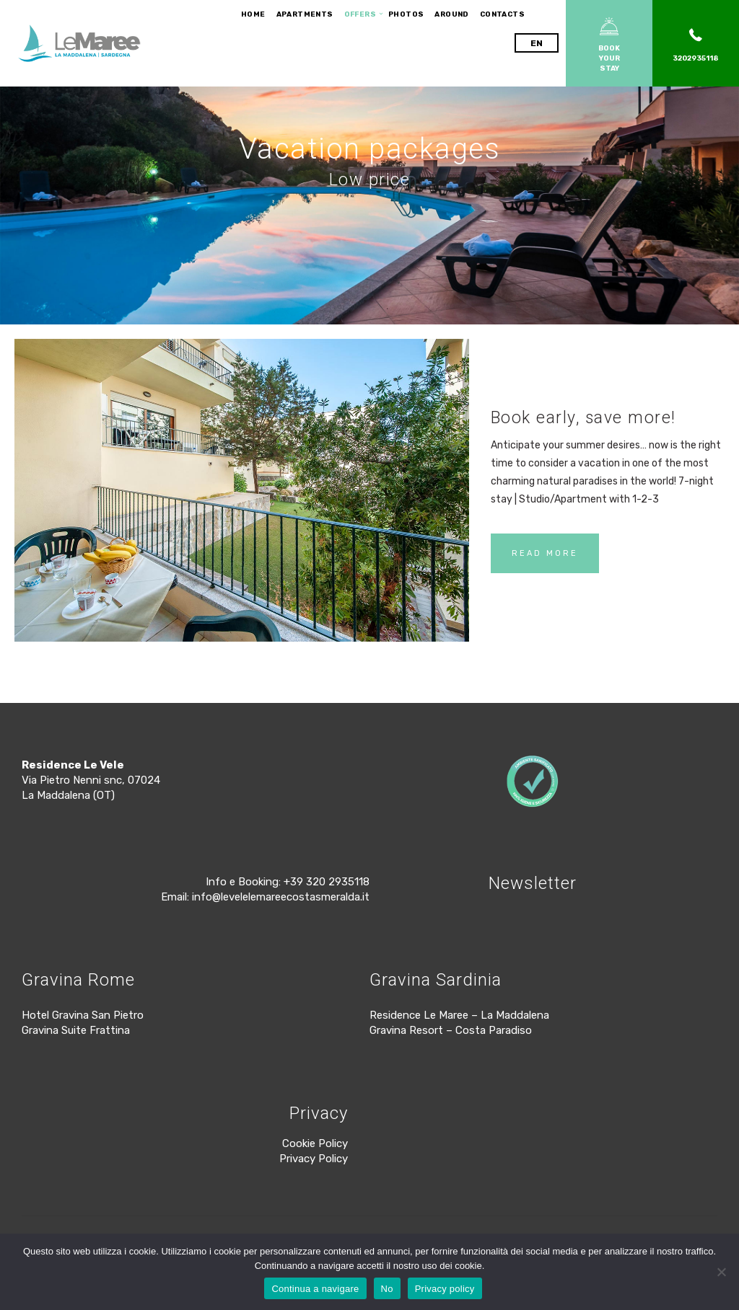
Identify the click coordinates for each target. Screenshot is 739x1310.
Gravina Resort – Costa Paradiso (451, 1030)
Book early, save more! (583, 418)
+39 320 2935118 (327, 881)
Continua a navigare (315, 1288)
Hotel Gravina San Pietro (83, 1015)
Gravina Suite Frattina (76, 1030)
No (387, 1288)
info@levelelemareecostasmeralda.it (281, 896)
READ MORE (545, 553)
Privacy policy (445, 1288)
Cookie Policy (315, 1143)
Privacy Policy (313, 1158)
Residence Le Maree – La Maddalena (459, 1015)
